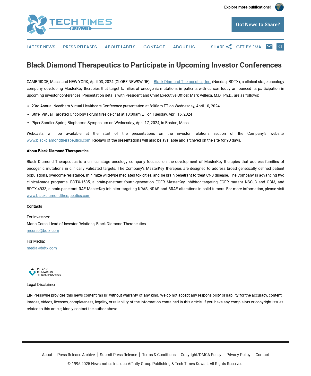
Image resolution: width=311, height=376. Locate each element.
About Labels (120, 47)
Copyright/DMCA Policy (201, 354)
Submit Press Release (118, 354)
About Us (184, 47)
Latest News (41, 47)
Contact (154, 47)
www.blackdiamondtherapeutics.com (58, 140)
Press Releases (80, 47)
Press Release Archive (76, 354)
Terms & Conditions (159, 354)
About (47, 354)
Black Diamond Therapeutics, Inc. (182, 81)
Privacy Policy (238, 354)
